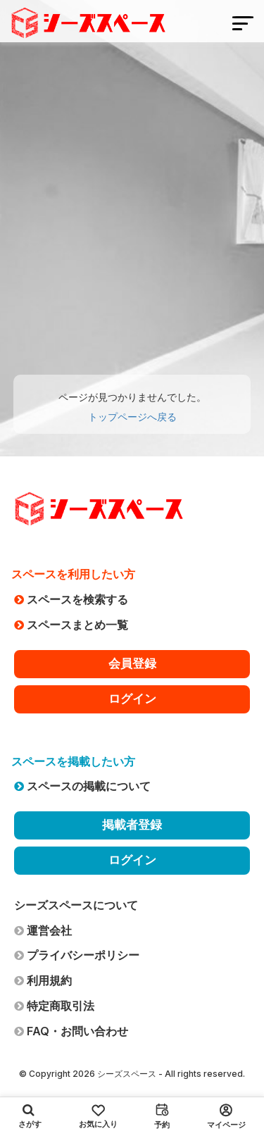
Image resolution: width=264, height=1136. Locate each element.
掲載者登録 (132, 825)
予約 (162, 1116)
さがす (30, 1116)
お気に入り (98, 1116)
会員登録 (132, 663)
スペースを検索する (71, 599)
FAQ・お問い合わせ (71, 1031)
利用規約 (43, 980)
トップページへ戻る (132, 417)
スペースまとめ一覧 (71, 625)
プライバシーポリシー (76, 955)
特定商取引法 (54, 1006)
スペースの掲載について (82, 786)
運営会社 (43, 930)
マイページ (226, 1117)
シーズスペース (126, 1073)
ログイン (132, 699)
